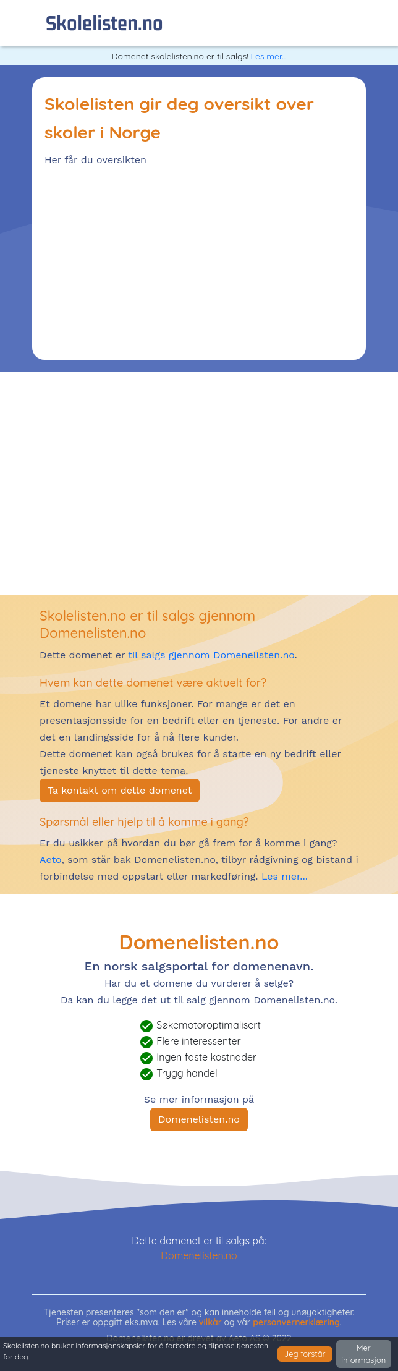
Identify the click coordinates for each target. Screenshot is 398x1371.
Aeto (50, 859)
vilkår (210, 1322)
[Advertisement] (199, 260)
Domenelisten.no (199, 1119)
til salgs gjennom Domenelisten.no (211, 655)
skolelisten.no (104, 23)
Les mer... (269, 56)
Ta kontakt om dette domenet (120, 790)
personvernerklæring (296, 1322)
